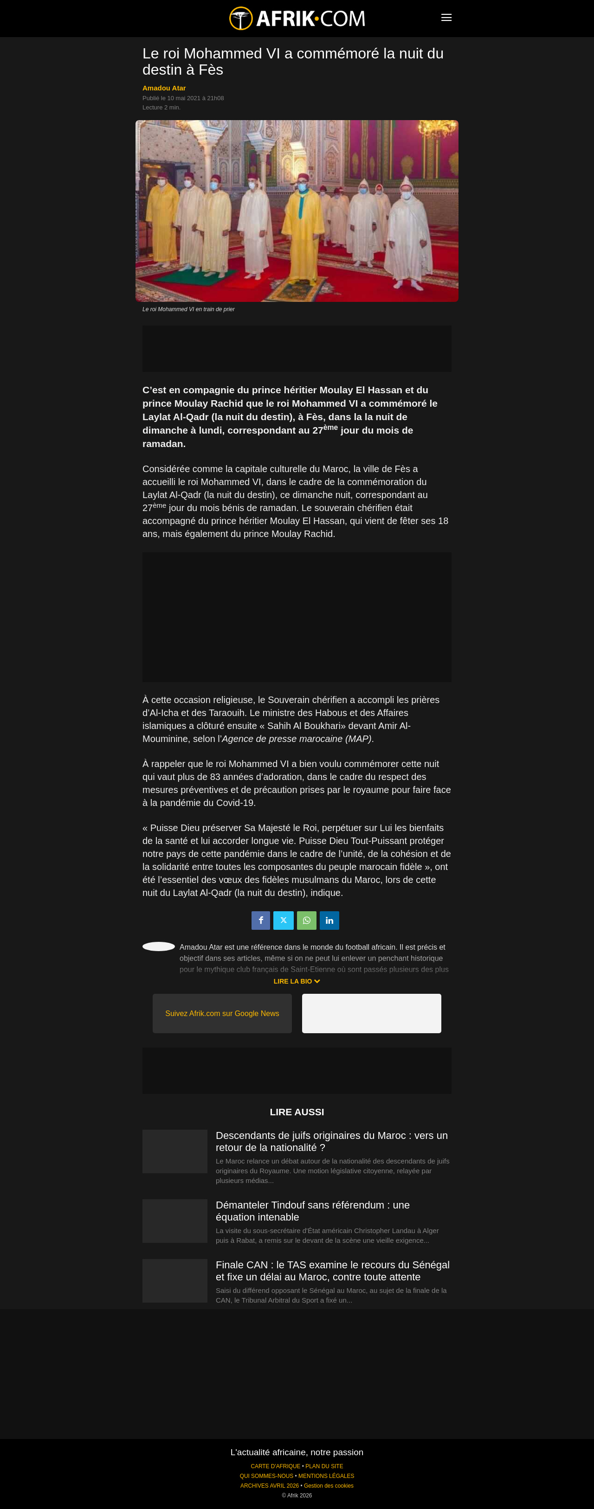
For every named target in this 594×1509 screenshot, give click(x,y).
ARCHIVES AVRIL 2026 (269, 1486)
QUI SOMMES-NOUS (267, 1476)
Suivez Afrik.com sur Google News (222, 1013)
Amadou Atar (164, 88)
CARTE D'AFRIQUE (275, 1466)
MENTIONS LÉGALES (326, 1476)
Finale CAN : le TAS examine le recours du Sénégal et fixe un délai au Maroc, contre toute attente (333, 1271)
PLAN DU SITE (324, 1466)
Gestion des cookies (329, 1486)
